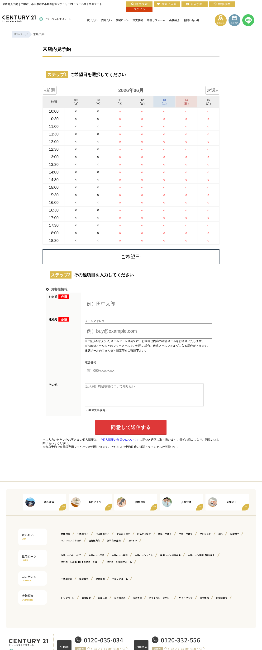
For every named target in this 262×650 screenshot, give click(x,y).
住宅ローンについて (71, 559)
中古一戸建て (186, 538)
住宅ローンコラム (144, 559)
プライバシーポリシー (160, 602)
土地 (220, 538)
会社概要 (86, 602)
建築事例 (100, 583)
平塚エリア (83, 538)
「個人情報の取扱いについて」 (119, 444)
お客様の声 (120, 602)
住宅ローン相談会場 (170, 559)
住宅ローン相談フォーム (119, 566)
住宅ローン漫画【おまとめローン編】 (80, 566)
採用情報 (204, 602)
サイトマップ (186, 602)
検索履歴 (222, 4)
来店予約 (137, 602)
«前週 (49, 90)
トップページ (68, 602)
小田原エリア (103, 538)
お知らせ (102, 602)
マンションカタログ (71, 544)
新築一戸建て (165, 538)
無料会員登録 (114, 544)
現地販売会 (94, 544)
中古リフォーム (120, 583)
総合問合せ (221, 602)
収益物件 (234, 538)
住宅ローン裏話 (120, 559)
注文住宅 (83, 583)
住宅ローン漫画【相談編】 (201, 559)
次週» (212, 90)
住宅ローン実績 (97, 559)
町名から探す (144, 538)
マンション (205, 538)
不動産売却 (66, 583)
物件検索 (65, 538)
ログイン (132, 544)
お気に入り (167, 4)
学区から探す (123, 538)
